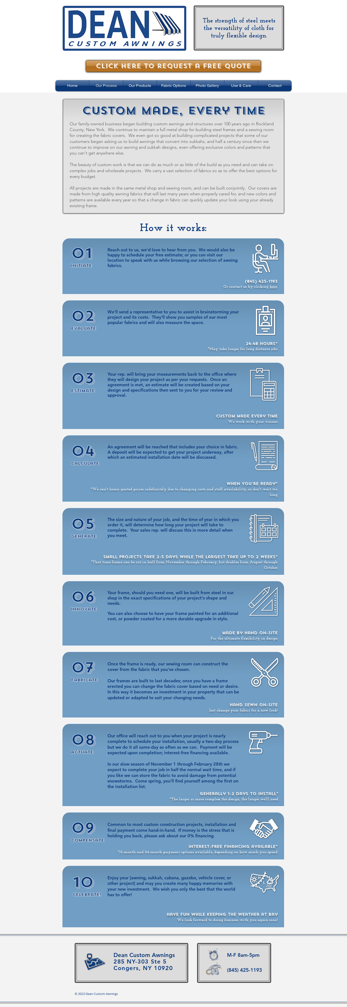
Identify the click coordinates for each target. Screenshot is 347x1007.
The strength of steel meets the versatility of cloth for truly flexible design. (239, 28)
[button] (140, 85)
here (273, 287)
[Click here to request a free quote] (173, 66)
